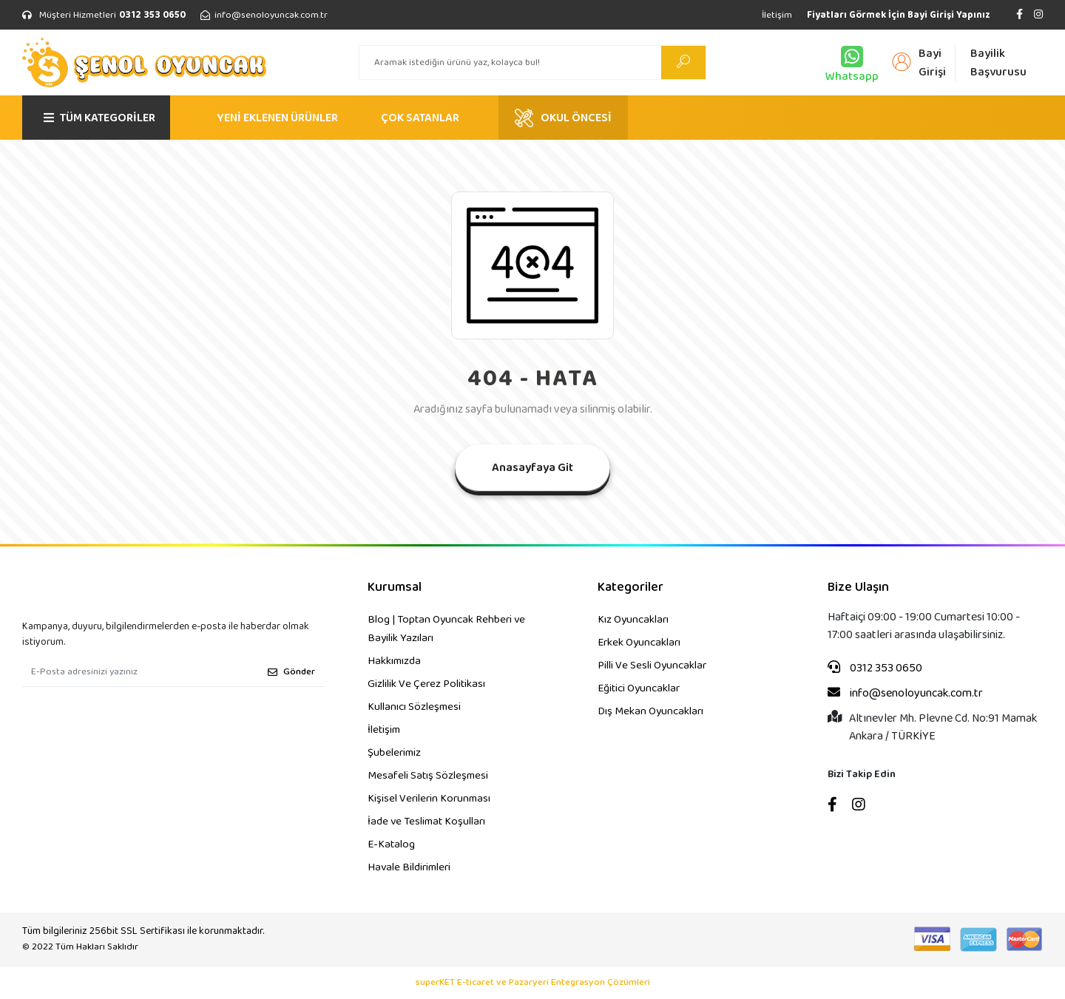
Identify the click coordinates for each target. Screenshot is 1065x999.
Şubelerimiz (394, 753)
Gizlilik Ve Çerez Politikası (426, 684)
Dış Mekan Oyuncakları (650, 711)
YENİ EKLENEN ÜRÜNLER (277, 118)
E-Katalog (391, 844)
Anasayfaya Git (532, 467)
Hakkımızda (394, 661)
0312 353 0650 (875, 668)
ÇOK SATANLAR (420, 118)
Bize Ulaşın (858, 587)
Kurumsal (395, 587)
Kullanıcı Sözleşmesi (414, 707)
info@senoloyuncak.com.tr (905, 693)
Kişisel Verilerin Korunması (429, 798)
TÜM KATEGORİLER (99, 118)
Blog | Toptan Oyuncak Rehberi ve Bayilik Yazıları (446, 629)
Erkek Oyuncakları (639, 642)
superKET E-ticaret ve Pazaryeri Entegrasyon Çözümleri (533, 982)
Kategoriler (630, 587)
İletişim (777, 15)
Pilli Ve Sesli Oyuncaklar (652, 665)
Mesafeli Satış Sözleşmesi (428, 776)
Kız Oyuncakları (633, 620)
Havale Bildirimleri (409, 867)
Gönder (291, 672)
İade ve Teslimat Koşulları (426, 821)
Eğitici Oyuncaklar (639, 688)
